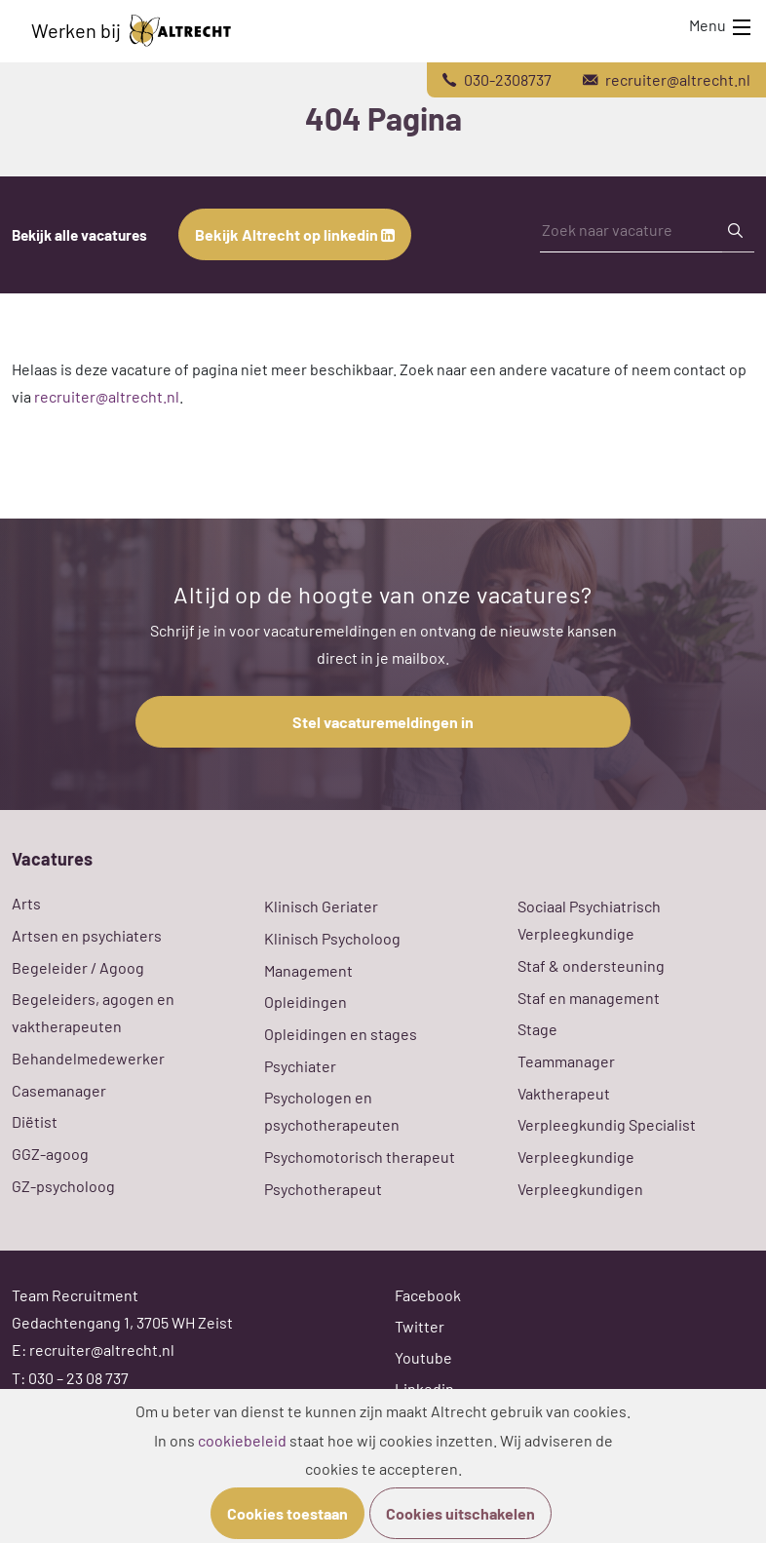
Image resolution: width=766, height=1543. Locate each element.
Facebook (428, 1295)
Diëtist (34, 1121)
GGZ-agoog (50, 1153)
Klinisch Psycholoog (332, 938)
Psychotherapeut (323, 1188)
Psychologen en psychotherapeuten (332, 1111)
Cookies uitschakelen (460, 1513)
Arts (26, 903)
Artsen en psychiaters (87, 935)
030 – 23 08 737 (78, 1378)
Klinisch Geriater (321, 906)
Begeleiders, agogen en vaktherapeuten (93, 1012)
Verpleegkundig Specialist (606, 1124)
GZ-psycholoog (63, 1186)
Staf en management (588, 997)
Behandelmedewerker (88, 1058)
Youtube (423, 1357)
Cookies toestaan (287, 1513)
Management (308, 970)
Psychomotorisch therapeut (359, 1156)
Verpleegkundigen (580, 1188)
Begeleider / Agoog (78, 967)
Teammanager (566, 1061)
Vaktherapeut (563, 1093)
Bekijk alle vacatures (79, 235)
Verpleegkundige (575, 1156)
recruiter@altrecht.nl (106, 396)
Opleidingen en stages (340, 1033)
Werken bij (131, 31)
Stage (537, 1029)
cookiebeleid (242, 1440)
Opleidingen (305, 1001)
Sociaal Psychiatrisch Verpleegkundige (589, 920)
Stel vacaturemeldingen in (383, 722)
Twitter (419, 1326)
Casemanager (59, 1090)
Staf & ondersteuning (591, 965)
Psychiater (300, 1066)
